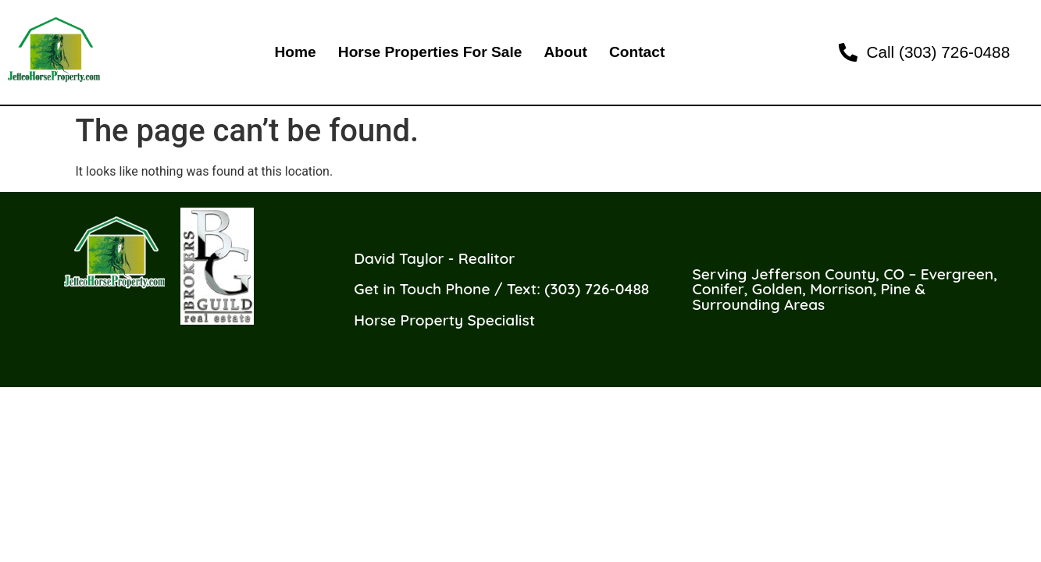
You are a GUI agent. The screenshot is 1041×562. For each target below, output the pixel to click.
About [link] (565, 52)
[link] (936, 52)
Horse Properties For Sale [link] (430, 52)
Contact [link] (637, 52)
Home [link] (295, 52)
